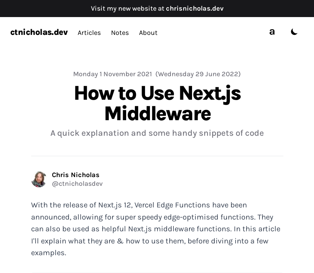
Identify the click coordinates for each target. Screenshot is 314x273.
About (148, 32)
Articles (89, 32)
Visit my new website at (157, 8)
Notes (120, 32)
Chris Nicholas (76, 175)
